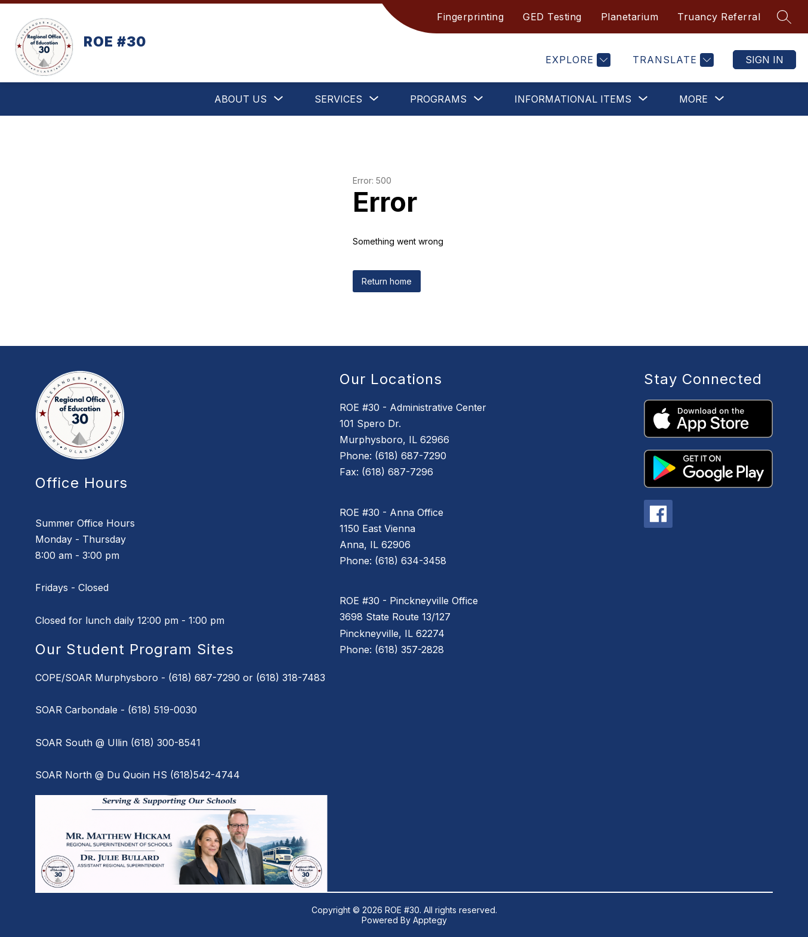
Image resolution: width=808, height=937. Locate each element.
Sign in (764, 60)
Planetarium (630, 17)
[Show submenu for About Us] (240, 99)
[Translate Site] (672, 59)
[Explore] (576, 59)
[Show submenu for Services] (338, 99)
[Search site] (784, 17)
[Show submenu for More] (693, 99)
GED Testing (552, 17)
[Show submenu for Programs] (438, 99)
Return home (387, 281)
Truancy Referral (718, 17)
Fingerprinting (470, 17)
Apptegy (430, 920)
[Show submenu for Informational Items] (572, 99)
